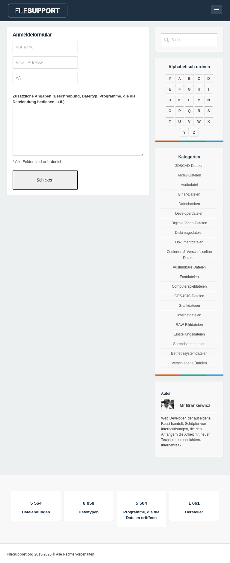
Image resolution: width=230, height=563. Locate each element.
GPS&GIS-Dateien (189, 297)
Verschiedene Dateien (189, 379)
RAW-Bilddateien (189, 329)
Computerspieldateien (189, 287)
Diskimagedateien (189, 234)
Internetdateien (189, 318)
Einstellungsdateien (189, 341)
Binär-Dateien (189, 201)
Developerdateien (189, 217)
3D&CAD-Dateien (189, 178)
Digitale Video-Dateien (189, 225)
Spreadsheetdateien (189, 353)
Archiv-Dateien (189, 186)
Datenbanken (189, 209)
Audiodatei (189, 193)
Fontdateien (189, 277)
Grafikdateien (189, 308)
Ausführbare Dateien (189, 267)
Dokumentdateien (189, 243)
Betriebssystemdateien (189, 366)
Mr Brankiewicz (195, 405)
